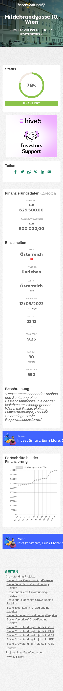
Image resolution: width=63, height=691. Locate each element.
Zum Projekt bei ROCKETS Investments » (31, 32)
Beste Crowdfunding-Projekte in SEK (30, 639)
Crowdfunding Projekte (20, 576)
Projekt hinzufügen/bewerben (24, 652)
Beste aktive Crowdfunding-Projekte (30, 580)
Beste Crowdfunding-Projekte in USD (30, 643)
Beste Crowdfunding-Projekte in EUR (30, 631)
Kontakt (11, 648)
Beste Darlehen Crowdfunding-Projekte (32, 615)
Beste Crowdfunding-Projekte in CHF (30, 627)
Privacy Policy (15, 657)
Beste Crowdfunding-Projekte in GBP (30, 635)
